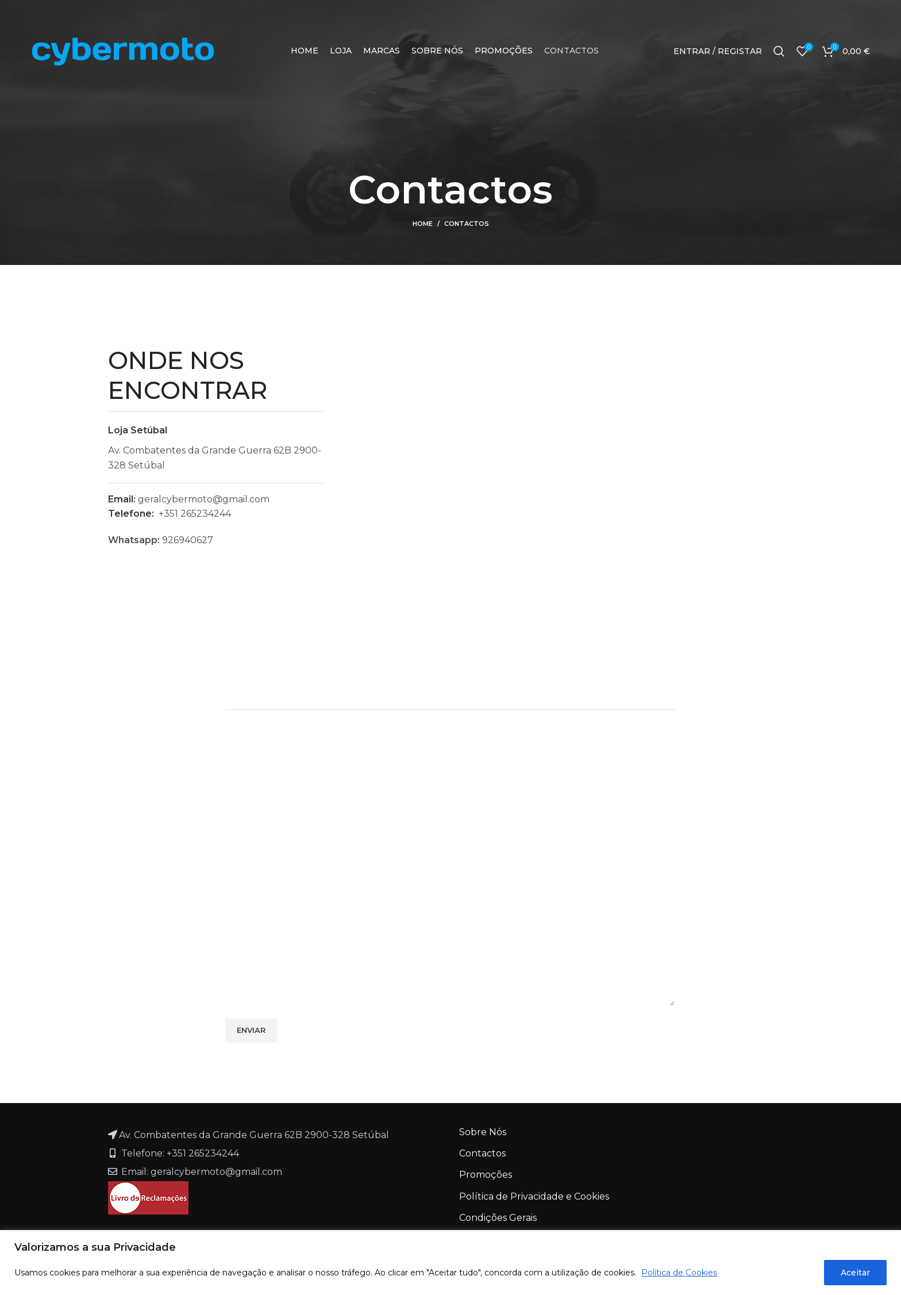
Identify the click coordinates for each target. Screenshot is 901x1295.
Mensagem (250, 887)
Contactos (482, 1153)
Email (471, 780)
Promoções (485, 1174)
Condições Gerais (498, 1217)
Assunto (244, 833)
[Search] (779, 51)
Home (423, 224)
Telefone (479, 833)
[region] (450, 1262)
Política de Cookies (679, 1272)
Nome (239, 780)
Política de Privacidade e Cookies (534, 1196)
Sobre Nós (482, 1132)
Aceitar (855, 1272)
